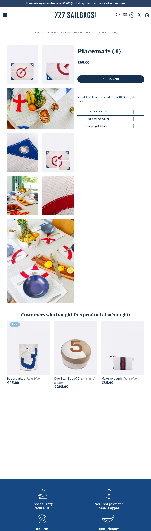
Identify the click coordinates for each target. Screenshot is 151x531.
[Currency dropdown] (131, 15)
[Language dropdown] (125, 15)
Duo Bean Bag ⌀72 (74, 380)
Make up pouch (119, 378)
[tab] (110, 111)
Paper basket (23, 378)
